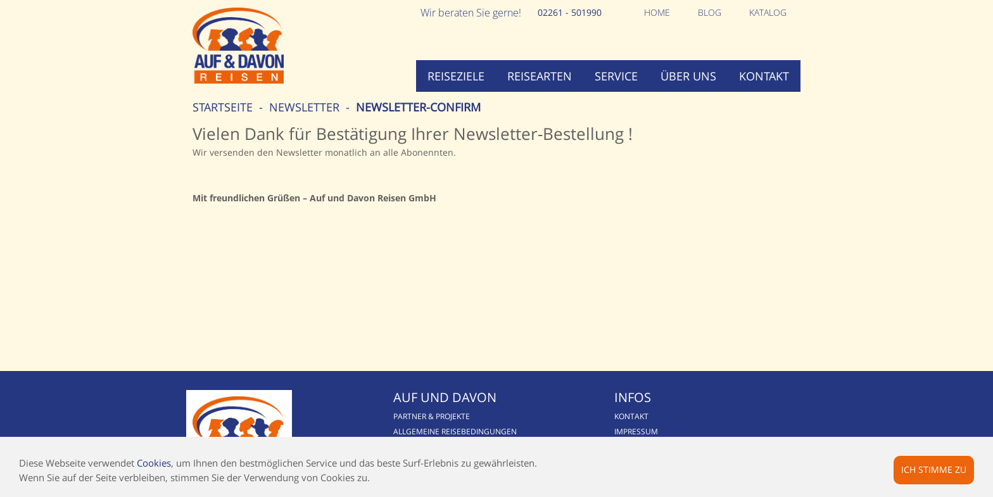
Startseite (223, 107)
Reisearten (539, 76)
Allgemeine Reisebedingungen (455, 431)
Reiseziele (455, 76)
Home (657, 12)
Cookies (154, 462)
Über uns (688, 76)
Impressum (636, 431)
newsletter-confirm (418, 107)
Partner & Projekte (431, 416)
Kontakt (764, 76)
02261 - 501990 (570, 12)
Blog (709, 12)
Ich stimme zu (933, 469)
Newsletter (304, 107)
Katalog (768, 12)
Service (616, 76)
